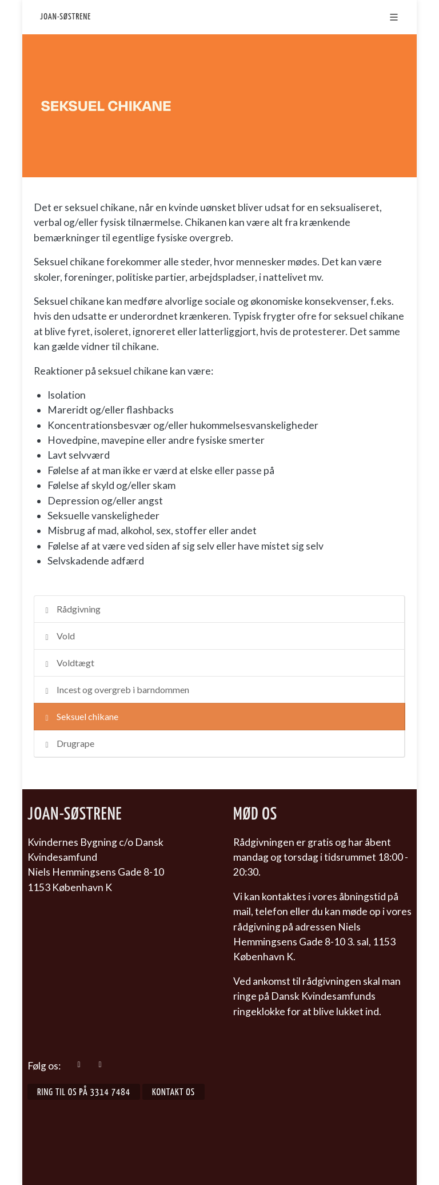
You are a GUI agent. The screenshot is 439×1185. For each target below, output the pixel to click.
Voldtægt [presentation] (68, 663)
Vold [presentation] (58, 636)
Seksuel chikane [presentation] (80, 717)
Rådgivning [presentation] (71, 610)
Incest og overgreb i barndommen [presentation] (115, 690)
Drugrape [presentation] (68, 744)
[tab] (219, 609)
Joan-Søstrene (65, 17)
